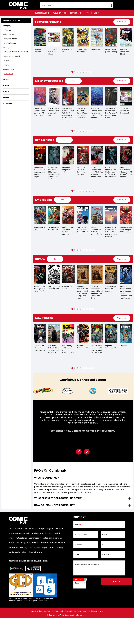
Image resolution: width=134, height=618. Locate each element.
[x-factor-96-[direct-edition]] (83, 37)
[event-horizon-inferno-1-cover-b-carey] (40, 333)
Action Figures (10, 43)
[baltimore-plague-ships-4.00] (68, 155)
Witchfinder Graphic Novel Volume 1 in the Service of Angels (40, 172)
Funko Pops (9, 69)
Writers (40, 611)
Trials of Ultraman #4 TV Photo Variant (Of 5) (96, 230)
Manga (7, 47)
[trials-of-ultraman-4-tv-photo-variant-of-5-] (97, 215)
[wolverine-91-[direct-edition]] (111, 37)
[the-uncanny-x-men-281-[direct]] (54, 37)
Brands (47, 611)
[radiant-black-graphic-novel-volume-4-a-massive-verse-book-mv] (111, 215)
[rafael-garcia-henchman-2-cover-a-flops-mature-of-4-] (97, 333)
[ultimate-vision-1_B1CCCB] (68, 37)
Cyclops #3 (124, 345)
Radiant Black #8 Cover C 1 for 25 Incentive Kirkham (68, 230)
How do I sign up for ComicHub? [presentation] (54, 505)
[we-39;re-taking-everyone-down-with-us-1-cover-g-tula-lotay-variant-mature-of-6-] (68, 96)
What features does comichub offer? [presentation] (58, 498)
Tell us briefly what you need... (87, 564)
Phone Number (81, 534)
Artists (33, 611)
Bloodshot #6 (96, 49)
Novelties (8, 60)
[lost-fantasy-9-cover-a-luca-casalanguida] (68, 333)
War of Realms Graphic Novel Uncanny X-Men (53, 111)
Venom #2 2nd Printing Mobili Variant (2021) (40, 288)
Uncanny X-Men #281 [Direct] (52, 51)
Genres (55, 611)
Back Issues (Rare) (12, 56)
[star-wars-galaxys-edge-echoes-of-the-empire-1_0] (54, 333)
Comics (7, 30)
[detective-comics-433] (40, 37)
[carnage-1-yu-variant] (54, 274)
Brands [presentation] (6, 91)
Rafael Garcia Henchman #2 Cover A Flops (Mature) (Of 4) (97, 349)
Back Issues (9, 34)
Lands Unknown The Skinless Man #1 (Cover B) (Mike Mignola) (126, 172)
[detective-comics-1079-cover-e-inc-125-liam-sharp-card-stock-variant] (97, 274)
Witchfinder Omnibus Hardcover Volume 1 (81, 170)
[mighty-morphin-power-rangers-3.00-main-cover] (126, 215)
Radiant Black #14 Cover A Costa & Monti (82, 229)
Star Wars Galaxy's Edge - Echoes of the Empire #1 (54, 349)
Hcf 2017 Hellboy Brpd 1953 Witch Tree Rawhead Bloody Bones (97, 172)
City (104, 544)
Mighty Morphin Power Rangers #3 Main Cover (126, 229)
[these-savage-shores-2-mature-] (111, 274)
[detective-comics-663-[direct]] (126, 37)
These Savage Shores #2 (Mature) (110, 288)
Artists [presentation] (5, 79)
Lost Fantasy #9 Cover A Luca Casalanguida (68, 349)
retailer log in (76, 13)
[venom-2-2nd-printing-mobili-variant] (40, 274)
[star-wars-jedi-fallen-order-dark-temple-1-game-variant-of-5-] (111, 96)
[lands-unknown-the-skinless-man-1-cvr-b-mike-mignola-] (126, 155)
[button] (72, 72)
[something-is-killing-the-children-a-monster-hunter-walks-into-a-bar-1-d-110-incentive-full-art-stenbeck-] (54, 155)
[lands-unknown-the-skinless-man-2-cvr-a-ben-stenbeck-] (111, 155)
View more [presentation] (121, 22)
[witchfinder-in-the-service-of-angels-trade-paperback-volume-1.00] (40, 155)
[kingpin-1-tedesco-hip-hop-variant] (126, 96)
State (77, 554)
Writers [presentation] (6, 85)
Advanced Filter (84, 611)
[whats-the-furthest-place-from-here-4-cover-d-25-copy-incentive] (97, 96)
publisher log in (60, 13)
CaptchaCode (80, 583)
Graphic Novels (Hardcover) (16, 52)
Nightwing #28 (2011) (39, 228)
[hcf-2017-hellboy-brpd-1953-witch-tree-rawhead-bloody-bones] (97, 155)
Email (105, 534)
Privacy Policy (98, 611)
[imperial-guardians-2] (111, 333)
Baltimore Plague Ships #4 (67, 169)
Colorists (72, 611)
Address (78, 544)
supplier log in (92, 13)
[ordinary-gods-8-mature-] (54, 215)
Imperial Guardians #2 (110, 346)
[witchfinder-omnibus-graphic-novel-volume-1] (83, 155)
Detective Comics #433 (39, 50)
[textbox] (76, 5)
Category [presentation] (7, 26)
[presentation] (121, 22)
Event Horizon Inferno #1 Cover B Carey (39, 347)
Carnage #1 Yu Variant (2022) (54, 287)
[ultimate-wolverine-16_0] (83, 333)
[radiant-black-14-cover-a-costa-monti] (83, 215)
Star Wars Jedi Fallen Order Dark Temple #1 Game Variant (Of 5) (111, 113)
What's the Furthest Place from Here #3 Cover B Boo (39, 111)
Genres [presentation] (6, 97)
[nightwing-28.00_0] (40, 215)
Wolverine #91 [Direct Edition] (111, 50)
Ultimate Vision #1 (68, 50)
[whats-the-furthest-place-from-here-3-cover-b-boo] (40, 96)
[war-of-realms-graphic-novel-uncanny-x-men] (54, 96)
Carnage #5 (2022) (67, 287)
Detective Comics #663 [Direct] (125, 51)
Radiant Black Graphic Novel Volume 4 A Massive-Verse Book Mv (111, 232)
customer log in (42, 13)
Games (7, 65)
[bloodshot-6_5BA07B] (97, 37)
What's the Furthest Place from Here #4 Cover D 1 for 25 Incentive (97, 113)
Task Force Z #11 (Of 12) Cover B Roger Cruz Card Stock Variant (82, 113)
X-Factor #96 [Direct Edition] (82, 50)
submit (116, 581)
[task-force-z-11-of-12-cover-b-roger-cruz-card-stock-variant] (83, 96)
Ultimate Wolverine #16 (82, 346)
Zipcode (105, 554)
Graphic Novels (10, 39)
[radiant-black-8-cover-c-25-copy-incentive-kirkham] (68, 215)
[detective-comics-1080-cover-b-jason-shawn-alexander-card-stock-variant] (126, 274)
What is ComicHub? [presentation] (46, 477)
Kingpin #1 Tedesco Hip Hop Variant (124, 110)
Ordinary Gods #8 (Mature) (53, 228)
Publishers (63, 611)
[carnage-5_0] (68, 274)
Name (78, 524)
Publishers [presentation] (7, 103)
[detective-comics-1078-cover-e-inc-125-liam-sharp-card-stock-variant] (83, 274)
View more (8, 74)
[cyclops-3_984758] (126, 333)
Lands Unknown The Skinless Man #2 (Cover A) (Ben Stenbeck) (111, 172)
